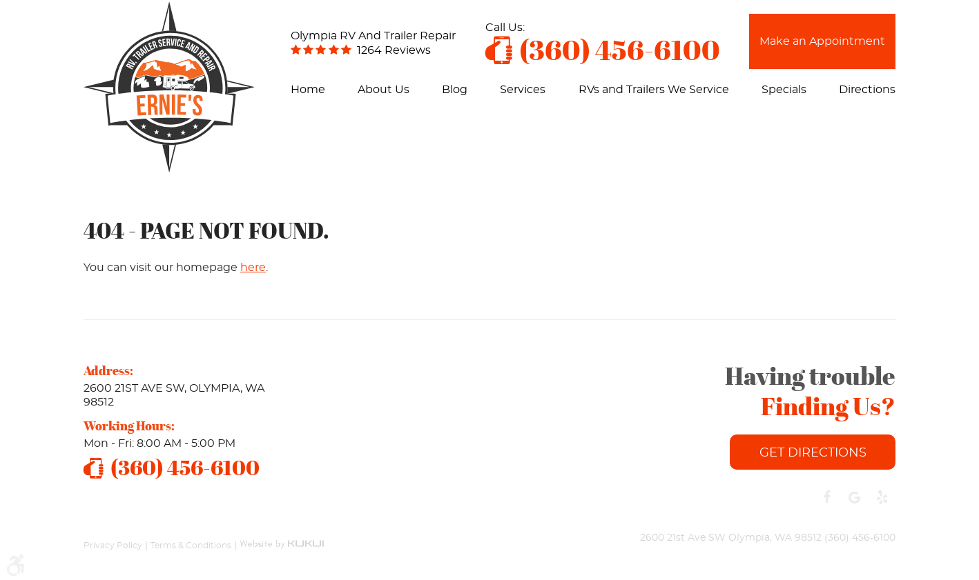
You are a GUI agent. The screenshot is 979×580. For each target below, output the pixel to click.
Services (522, 89)
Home (308, 89)
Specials (784, 89)
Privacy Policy (113, 545)
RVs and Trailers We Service (654, 89)
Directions (867, 89)
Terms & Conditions (191, 545)
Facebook (826, 497)
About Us (383, 89)
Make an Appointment (822, 41)
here (253, 267)
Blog (454, 89)
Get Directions (812, 453)
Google (854, 497)
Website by (282, 538)
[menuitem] (308, 89)
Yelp (881, 497)
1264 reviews (394, 50)
